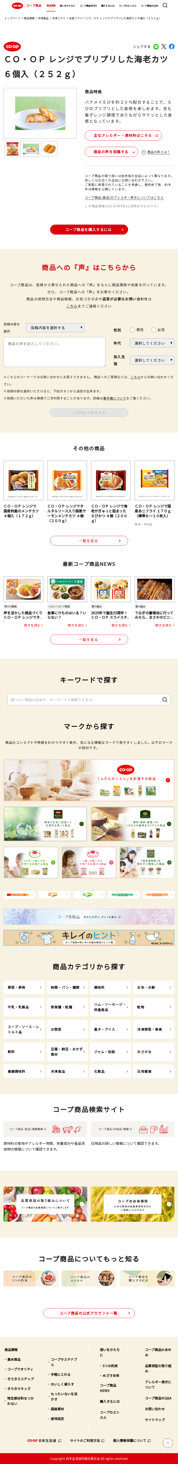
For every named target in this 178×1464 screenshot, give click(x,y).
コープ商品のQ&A (149, 5)
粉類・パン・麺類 (65, 987)
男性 (140, 329)
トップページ (12, 18)
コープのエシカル (127, 5)
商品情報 (51, 5)
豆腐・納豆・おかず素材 (67, 1052)
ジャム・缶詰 (104, 1051)
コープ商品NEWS (88, 5)
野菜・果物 (17, 987)
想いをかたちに (67, 5)
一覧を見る (88, 540)
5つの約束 (110, 1365)
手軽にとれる (61, 1374)
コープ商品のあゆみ (158, 1352)
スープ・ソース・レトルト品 (23, 1029)
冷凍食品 (43, 18)
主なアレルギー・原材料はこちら (123, 135)
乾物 (140, 1007)
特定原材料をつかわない (20, 1401)
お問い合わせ (155, 1409)
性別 (117, 330)
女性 (161, 329)
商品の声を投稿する (111, 151)
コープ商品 (26, 6)
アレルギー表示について (158, 1385)
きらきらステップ (20, 1378)
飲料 (11, 1051)
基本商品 (14, 1359)
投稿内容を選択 (12, 327)
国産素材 (57, 1409)
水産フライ (75, 18)
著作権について (114, 398)
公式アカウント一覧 (88, 1313)
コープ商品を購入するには (88, 229)
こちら (72, 306)
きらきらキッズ (18, 1388)
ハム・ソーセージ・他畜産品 (110, 1007)
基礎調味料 (17, 1071)
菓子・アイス (104, 1029)
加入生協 (119, 360)
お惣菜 (56, 1029)
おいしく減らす (62, 1384)
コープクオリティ (20, 1369)
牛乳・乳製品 (18, 1007)
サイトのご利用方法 (85, 1440)
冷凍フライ (58, 18)
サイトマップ (155, 1419)
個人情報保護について (129, 1440)
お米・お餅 (146, 987)
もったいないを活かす (64, 1396)
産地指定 (57, 1418)
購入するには (107, 5)
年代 (117, 343)
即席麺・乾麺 (61, 1007)
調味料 (99, 987)
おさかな (144, 1051)
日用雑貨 (144, 1071)
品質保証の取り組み (158, 1368)
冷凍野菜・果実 (149, 1029)
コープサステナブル (64, 1362)
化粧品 (99, 1071)
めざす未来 (111, 1375)
